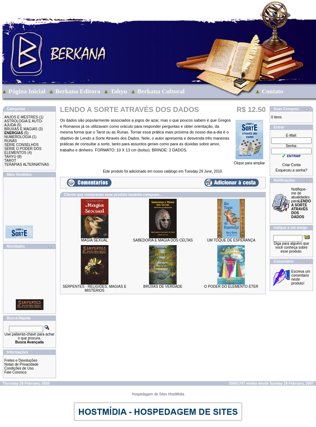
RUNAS (10, 141)
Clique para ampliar (249, 161)
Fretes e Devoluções (20, 360)
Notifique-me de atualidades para (301, 203)
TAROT (10, 161)
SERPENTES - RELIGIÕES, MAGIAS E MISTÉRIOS (94, 288)
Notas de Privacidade (21, 364)
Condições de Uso (19, 368)
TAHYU (10, 157)
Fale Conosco (15, 372)
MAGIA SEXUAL (94, 240)
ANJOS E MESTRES (21, 117)
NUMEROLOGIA (17, 137)
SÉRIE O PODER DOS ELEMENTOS (22, 151)
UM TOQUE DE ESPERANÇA (231, 240)
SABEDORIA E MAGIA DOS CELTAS (162, 240)
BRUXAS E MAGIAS (20, 129)
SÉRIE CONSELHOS (21, 145)
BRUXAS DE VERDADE (162, 286)
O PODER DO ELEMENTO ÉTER (231, 286)
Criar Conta (291, 165)
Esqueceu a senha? (291, 170)
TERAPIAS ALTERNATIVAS (26, 164)
